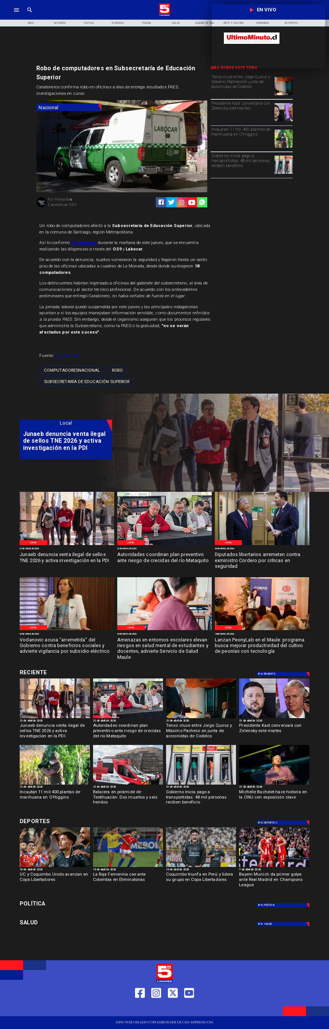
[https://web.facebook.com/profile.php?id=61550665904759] (140, 1008)
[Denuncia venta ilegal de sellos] (67, 544)
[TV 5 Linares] (29, 15)
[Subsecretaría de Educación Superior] (86, 381)
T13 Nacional (68, 355)
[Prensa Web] (41, 207)
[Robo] (117, 370)
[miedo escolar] (164, 629)
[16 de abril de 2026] (55, 870)
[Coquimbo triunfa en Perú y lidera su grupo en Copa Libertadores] (201, 881)
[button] (71, 370)
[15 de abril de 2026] (128, 870)
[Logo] (164, 15)
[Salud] (175, 23)
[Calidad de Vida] (204, 23)
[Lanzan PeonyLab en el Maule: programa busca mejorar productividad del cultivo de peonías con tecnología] (262, 646)
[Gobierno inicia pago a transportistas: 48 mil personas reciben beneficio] (241, 164)
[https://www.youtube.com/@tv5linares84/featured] (191, 202)
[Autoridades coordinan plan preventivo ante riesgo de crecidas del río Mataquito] (164, 561)
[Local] (33, 542)
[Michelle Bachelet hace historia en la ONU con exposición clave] (274, 799)
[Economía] (117, 23)
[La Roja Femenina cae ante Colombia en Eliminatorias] (128, 881)
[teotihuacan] (128, 784)
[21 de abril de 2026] (67, 549)
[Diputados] (262, 544)
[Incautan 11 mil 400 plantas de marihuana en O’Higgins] (241, 138)
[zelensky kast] (274, 717)
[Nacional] (68, 107)
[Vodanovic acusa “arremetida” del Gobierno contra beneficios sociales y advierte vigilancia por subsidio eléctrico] (67, 646)
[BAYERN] (274, 866)
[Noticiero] (59, 23)
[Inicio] (31, 23)
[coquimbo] (201, 866)
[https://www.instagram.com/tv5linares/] (181, 202)
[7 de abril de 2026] (274, 870)
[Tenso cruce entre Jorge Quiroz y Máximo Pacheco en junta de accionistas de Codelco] (241, 85)
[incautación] (284, 147)
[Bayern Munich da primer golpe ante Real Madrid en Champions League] (274, 881)
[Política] (89, 23)
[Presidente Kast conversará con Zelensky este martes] (241, 112)
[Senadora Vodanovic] (67, 629)
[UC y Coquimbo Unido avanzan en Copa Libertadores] (55, 881)
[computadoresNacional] (71, 370)
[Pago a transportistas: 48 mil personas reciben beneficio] (284, 173)
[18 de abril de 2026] (262, 634)
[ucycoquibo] (55, 866)
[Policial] (146, 23)
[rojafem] (128, 866)
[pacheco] (284, 94)
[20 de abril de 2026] (262, 549)
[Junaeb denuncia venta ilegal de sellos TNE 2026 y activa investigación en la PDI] (67, 561)
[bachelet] (274, 784)
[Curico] (164, 544)
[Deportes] (66, 672)
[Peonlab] (262, 629)
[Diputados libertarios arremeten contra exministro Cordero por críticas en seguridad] (262, 561)
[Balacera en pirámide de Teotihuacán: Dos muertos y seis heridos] (128, 799)
